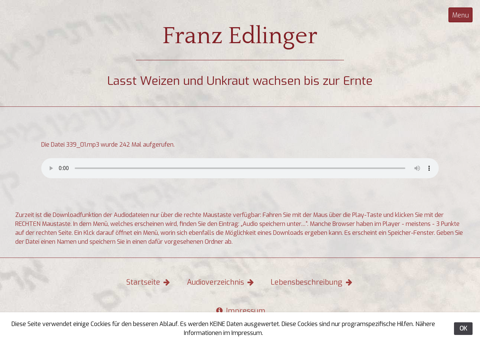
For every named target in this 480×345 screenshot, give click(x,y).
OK (463, 328)
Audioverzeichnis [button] (221, 282)
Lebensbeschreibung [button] (312, 282)
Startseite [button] (149, 282)
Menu (460, 15)
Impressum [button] (240, 311)
